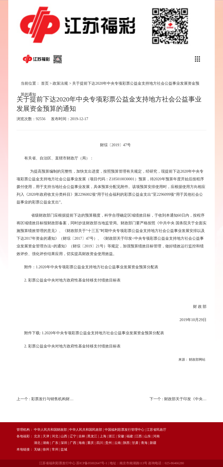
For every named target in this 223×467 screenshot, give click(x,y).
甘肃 (135, 443)
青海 (144, 443)
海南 (81, 443)
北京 (37, 436)
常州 (55, 449)
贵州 (108, 443)
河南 (156, 436)
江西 (138, 436)
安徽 (121, 436)
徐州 (46, 449)
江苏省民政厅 (156, 430)
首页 (45, 83)
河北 (55, 436)
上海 (103, 436)
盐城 (64, 449)
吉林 (81, 436)
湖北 (37, 443)
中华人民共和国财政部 (50, 430)
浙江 (111, 436)
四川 (99, 443)
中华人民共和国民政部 (85, 430)
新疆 (153, 443)
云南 (117, 443)
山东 (147, 436)
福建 (129, 436)
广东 (55, 443)
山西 (64, 436)
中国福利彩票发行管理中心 (124, 430)
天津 (46, 436)
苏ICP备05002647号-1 (91, 463)
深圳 (64, 443)
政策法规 (60, 83)
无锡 (37, 449)
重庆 (90, 443)
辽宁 (73, 436)
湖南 (46, 443)
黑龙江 (92, 436)
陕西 (126, 443)
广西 (73, 443)
